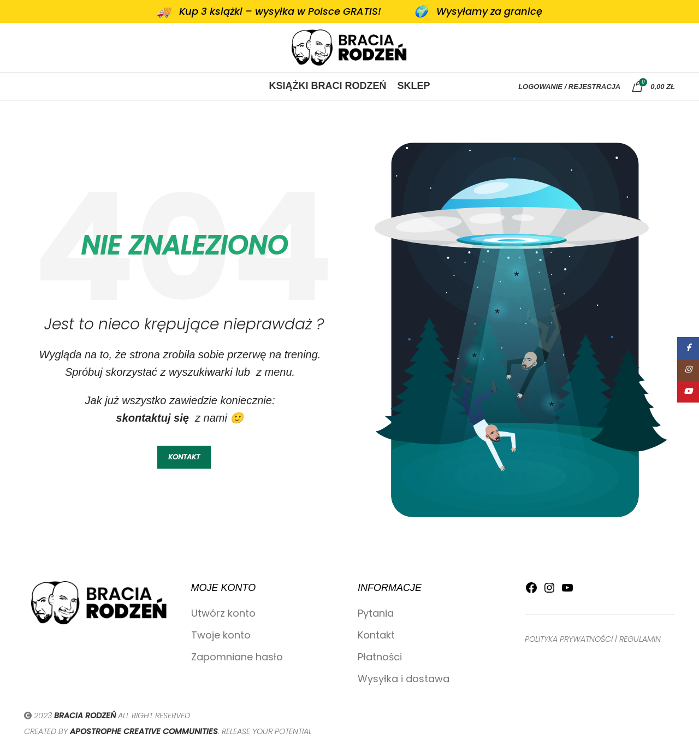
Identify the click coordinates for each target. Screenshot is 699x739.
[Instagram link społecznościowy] (688, 370)
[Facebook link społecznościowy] (688, 348)
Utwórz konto (223, 613)
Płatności (380, 657)
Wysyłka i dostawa (403, 678)
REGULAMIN (640, 639)
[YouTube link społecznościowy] (688, 392)
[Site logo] (349, 47)
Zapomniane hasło (237, 657)
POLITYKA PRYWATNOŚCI (569, 639)
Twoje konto (221, 635)
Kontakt (376, 635)
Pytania (376, 613)
